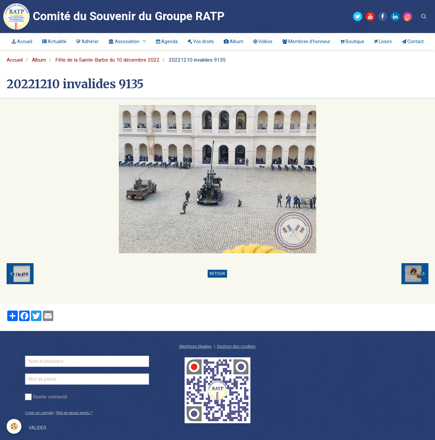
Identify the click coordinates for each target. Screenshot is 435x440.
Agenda (167, 41)
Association (124, 41)
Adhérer (87, 41)
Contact (413, 41)
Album (233, 41)
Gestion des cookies (236, 346)
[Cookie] (14, 426)
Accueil (22, 41)
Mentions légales (195, 346)
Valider (37, 427)
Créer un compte (39, 413)
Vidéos (262, 41)
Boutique (352, 41)
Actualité (54, 41)
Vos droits (201, 41)
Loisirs (383, 41)
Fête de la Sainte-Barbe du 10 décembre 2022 (107, 60)
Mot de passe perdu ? (74, 413)
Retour (217, 273)
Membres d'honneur (306, 41)
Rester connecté (46, 397)
